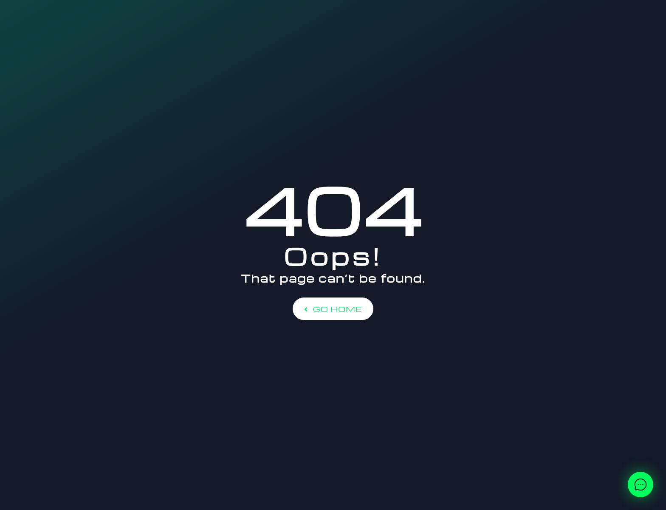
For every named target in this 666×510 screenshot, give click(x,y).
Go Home (333, 309)
